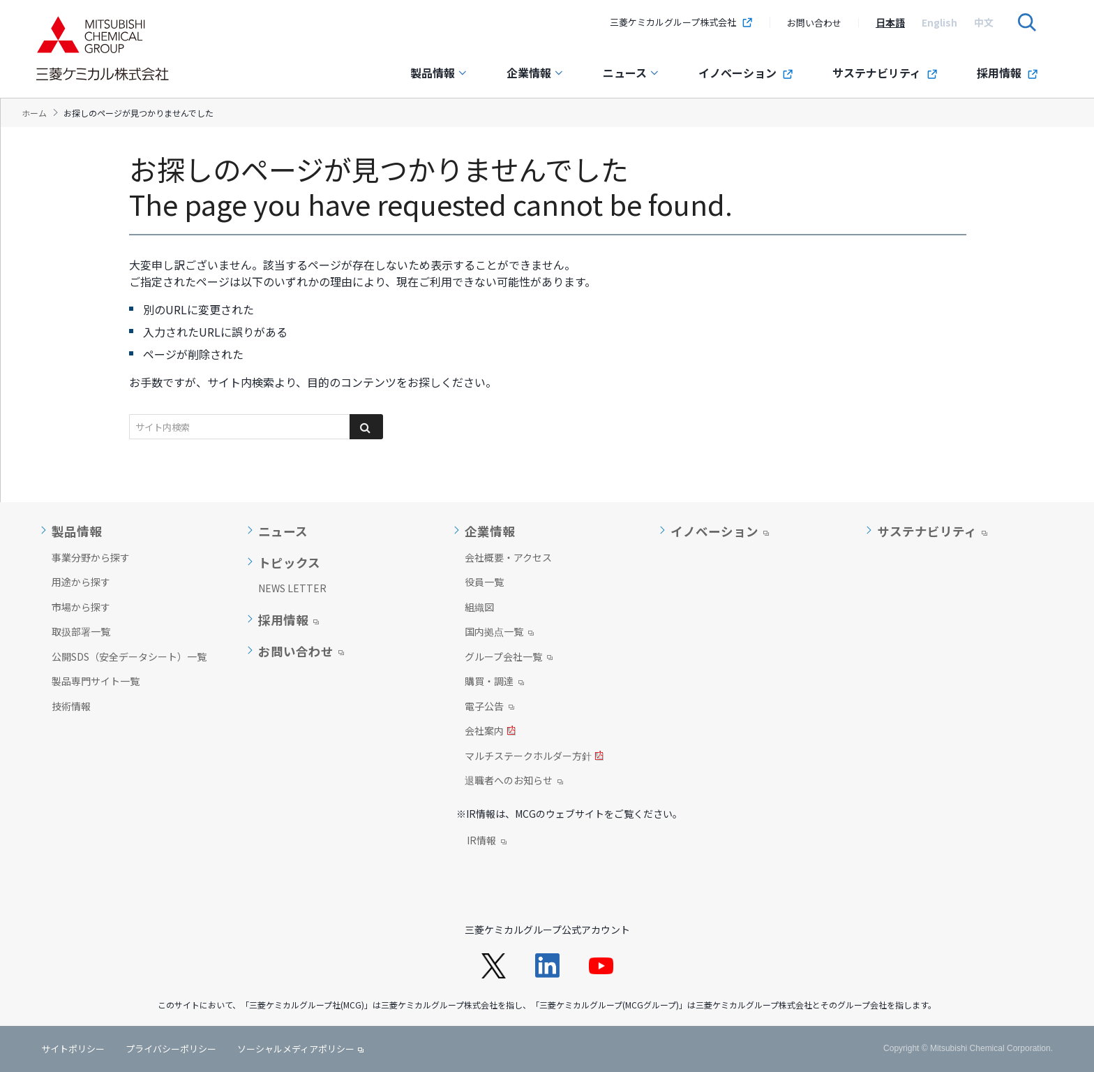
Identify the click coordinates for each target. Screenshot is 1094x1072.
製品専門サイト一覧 (96, 681)
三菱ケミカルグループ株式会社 (681, 22)
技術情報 (71, 706)
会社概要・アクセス (508, 557)
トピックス (289, 563)
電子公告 (489, 707)
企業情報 (535, 72)
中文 (984, 22)
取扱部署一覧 (81, 631)
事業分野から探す (91, 557)
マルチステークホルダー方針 (534, 757)
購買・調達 (494, 682)
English (939, 22)
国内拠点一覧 (499, 632)
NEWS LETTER (292, 588)
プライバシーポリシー (171, 1048)
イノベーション (745, 72)
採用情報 (1007, 72)
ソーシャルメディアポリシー (295, 1048)
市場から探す (81, 607)
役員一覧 (484, 582)
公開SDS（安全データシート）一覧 (129, 656)
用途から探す (81, 582)
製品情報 (438, 72)
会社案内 (490, 732)
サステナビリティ (885, 72)
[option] (890, 22)
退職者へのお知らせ (514, 781)
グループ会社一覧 (509, 657)
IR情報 (487, 841)
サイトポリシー (73, 1048)
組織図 (479, 607)
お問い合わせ (814, 22)
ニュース (631, 72)
